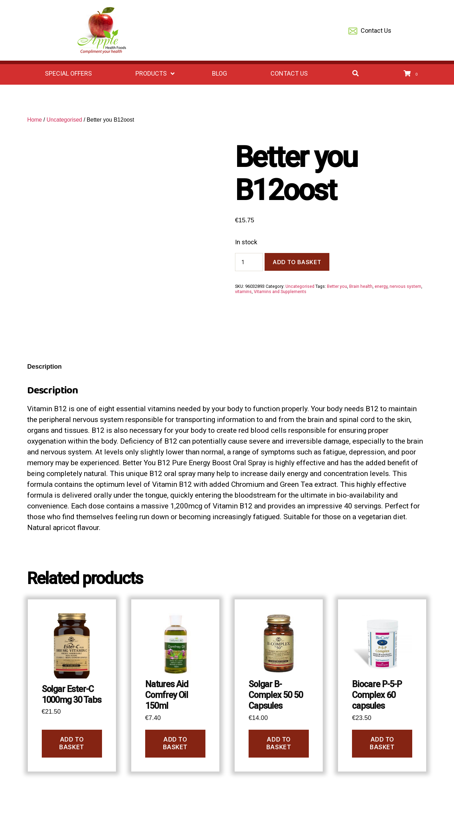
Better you (337, 286)
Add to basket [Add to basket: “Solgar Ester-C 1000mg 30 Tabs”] (71, 743)
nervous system (405, 286)
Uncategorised (65, 120)
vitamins (243, 291)
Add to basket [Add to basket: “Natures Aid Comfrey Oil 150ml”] (175, 743)
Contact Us (370, 31)
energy (381, 286)
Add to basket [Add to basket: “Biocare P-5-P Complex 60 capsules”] (382, 743)
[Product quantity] (249, 262)
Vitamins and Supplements (280, 291)
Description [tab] (44, 366)
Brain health (361, 286)
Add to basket (297, 262)
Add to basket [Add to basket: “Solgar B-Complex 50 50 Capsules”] (278, 743)
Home (34, 120)
